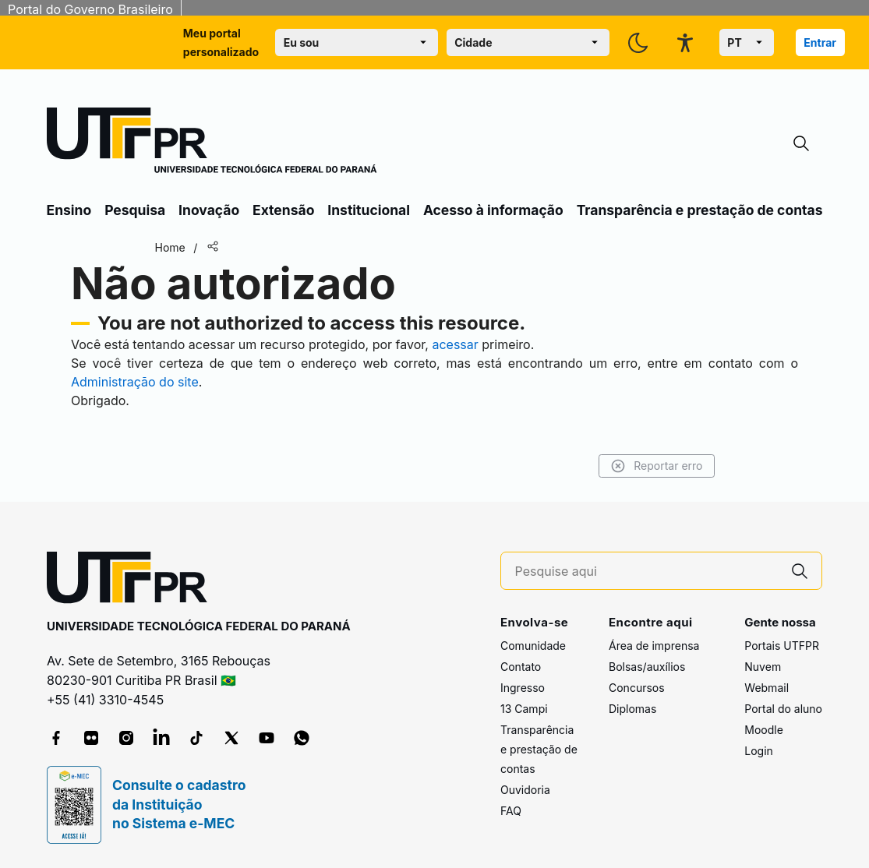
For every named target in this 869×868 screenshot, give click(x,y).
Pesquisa (134, 210)
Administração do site (135, 382)
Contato (520, 666)
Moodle (763, 729)
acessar (455, 344)
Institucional (368, 210)
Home (170, 247)
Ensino (69, 210)
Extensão (283, 210)
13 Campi (524, 708)
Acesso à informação (493, 210)
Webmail (766, 687)
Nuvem (762, 666)
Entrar (820, 42)
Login (758, 750)
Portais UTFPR (781, 645)
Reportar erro (656, 466)
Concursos (637, 687)
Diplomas (632, 708)
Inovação (208, 210)
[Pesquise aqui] (647, 571)
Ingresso (522, 687)
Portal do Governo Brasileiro (90, 9)
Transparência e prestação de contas (700, 210)
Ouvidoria (525, 789)
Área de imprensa (654, 645)
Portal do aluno (783, 708)
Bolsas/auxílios (647, 666)
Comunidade (533, 645)
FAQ (510, 810)
